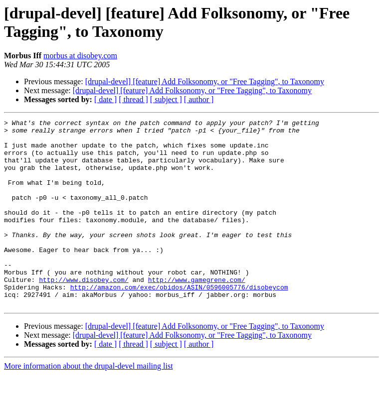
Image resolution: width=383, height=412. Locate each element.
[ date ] (105, 99)
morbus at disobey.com (80, 55)
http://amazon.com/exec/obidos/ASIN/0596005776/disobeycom (179, 321)
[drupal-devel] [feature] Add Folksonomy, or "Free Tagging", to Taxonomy (204, 81)
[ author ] (199, 99)
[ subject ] (166, 99)
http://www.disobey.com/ (83, 312)
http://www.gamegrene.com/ (196, 312)
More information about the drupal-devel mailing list (88, 403)
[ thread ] (133, 99)
